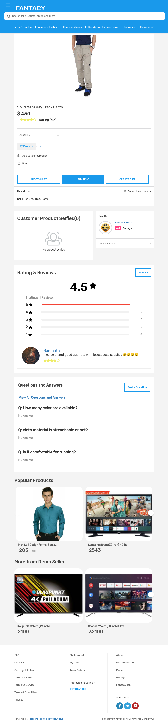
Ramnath (51, 349)
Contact (19, 659)
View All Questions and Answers (42, 395)
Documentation (125, 659)
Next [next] (151, 512)
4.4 (118, 228)
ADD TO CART (38, 178)
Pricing (120, 674)
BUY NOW (83, 179)
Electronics (128, 27)
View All (141, 271)
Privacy (18, 697)
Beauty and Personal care (103, 27)
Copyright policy (24, 667)
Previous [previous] (18, 512)
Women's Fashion (48, 27)
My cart (74, 659)
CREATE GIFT (127, 178)
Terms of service (24, 682)
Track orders (77, 667)
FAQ (16, 652)
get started (78, 686)
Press (119, 667)
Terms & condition (25, 689)
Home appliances (73, 27)
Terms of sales (23, 674)
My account (77, 652)
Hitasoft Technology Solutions (45, 716)
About (120, 652)
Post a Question (135, 385)
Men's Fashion (24, 27)
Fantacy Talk (123, 682)
